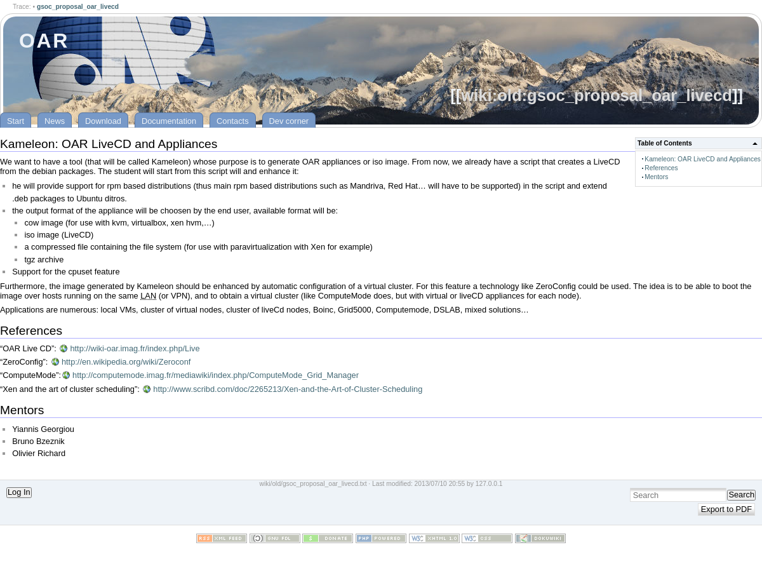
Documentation (169, 121)
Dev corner (289, 121)
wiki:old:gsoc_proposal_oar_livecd (596, 95)
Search (741, 494)
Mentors (656, 176)
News (54, 121)
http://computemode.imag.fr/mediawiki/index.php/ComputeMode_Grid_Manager (215, 375)
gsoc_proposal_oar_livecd (78, 6)
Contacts (233, 121)
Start (15, 121)
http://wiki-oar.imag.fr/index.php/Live (134, 348)
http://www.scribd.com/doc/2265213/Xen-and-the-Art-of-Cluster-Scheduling (287, 389)
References (661, 168)
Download (103, 121)
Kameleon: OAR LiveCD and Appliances (703, 159)
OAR (44, 40)
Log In (19, 492)
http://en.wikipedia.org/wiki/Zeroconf (126, 362)
